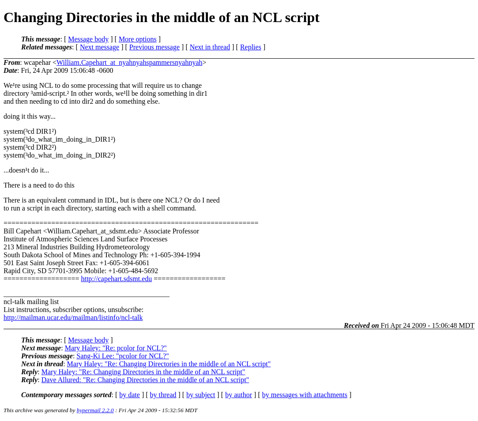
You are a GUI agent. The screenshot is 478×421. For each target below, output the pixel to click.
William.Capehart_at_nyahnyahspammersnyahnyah (129, 62)
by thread (163, 394)
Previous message (154, 47)
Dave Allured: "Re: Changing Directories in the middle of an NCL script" (145, 379)
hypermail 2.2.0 (95, 410)
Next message (99, 47)
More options (138, 39)
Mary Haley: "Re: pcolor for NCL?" (116, 348)
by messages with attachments (304, 394)
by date (129, 394)
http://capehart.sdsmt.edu (116, 278)
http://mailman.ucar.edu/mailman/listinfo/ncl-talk (73, 317)
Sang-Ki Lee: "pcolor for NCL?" (122, 356)
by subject (200, 394)
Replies (250, 47)
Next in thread (210, 47)
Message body (88, 39)
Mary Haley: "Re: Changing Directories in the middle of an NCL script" (169, 364)
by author (238, 394)
